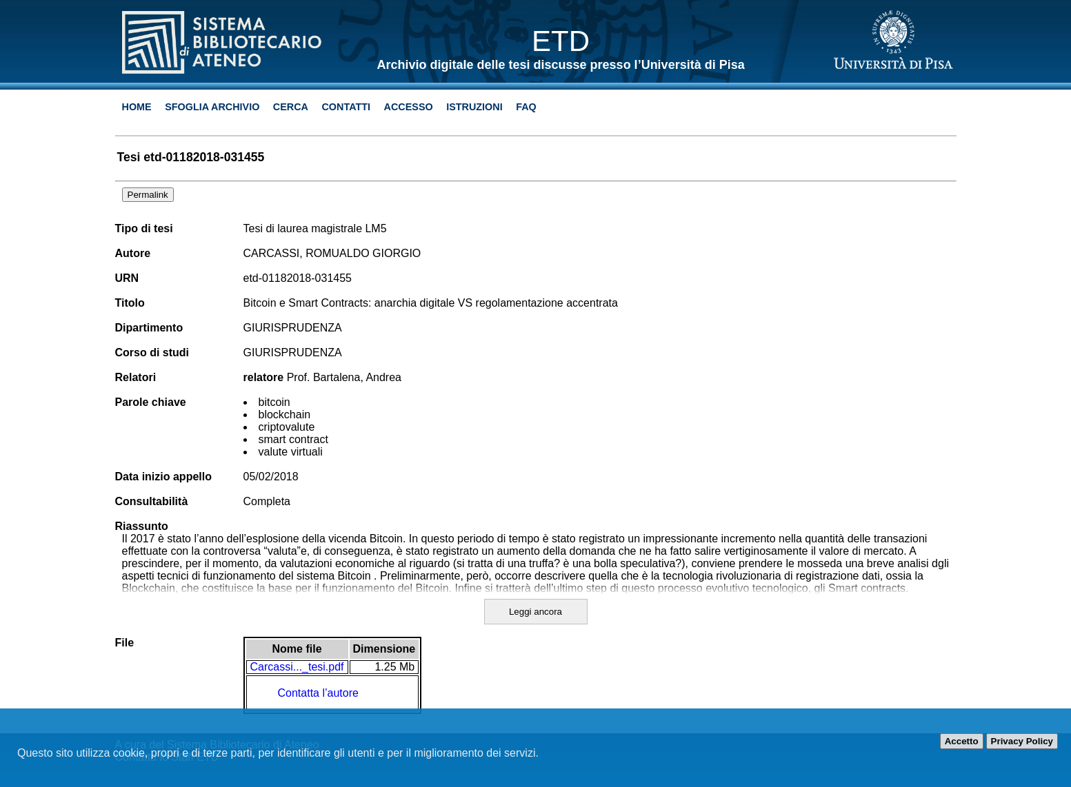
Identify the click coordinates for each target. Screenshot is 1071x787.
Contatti (345, 106)
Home (137, 106)
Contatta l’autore (318, 693)
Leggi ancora (535, 611)
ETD (561, 41)
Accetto (962, 741)
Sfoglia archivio (212, 106)
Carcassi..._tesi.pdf (297, 667)
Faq (526, 106)
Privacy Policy (1022, 741)
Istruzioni (474, 106)
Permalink (148, 195)
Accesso (408, 106)
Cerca (290, 106)
